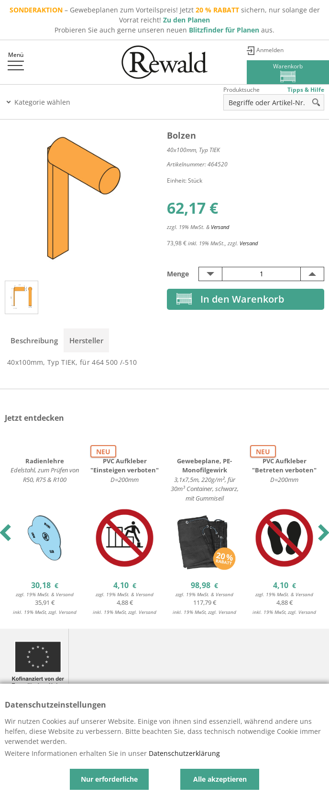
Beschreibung (34, 340)
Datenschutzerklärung (184, 753)
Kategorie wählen (42, 102)
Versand (220, 226)
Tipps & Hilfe (305, 90)
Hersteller (86, 340)
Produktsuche (241, 90)
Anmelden (270, 50)
